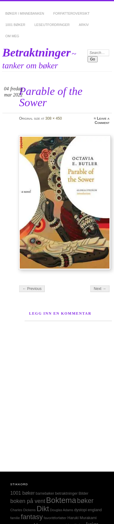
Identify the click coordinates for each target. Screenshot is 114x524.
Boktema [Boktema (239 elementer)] (61, 500)
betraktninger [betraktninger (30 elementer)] (66, 493)
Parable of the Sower (51, 96)
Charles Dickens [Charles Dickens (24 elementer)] (23, 510)
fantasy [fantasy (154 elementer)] (32, 517)
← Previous (32, 289)
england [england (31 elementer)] (95, 510)
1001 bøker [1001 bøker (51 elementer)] (22, 493)
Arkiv (84, 25)
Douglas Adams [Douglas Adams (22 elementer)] (61, 510)
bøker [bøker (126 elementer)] (85, 500)
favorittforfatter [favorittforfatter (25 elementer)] (55, 518)
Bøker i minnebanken (24, 13)
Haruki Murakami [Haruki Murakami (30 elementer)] (82, 517)
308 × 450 (53, 118)
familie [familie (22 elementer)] (15, 518)
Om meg (12, 36)
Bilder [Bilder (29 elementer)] (83, 493)
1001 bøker (15, 25)
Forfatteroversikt (71, 13)
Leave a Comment (102, 120)
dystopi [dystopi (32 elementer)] (80, 510)
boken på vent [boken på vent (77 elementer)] (27, 501)
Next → (100, 289)
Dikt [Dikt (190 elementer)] (42, 509)
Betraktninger (36, 52)
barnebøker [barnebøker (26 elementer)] (45, 493)
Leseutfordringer (52, 25)
